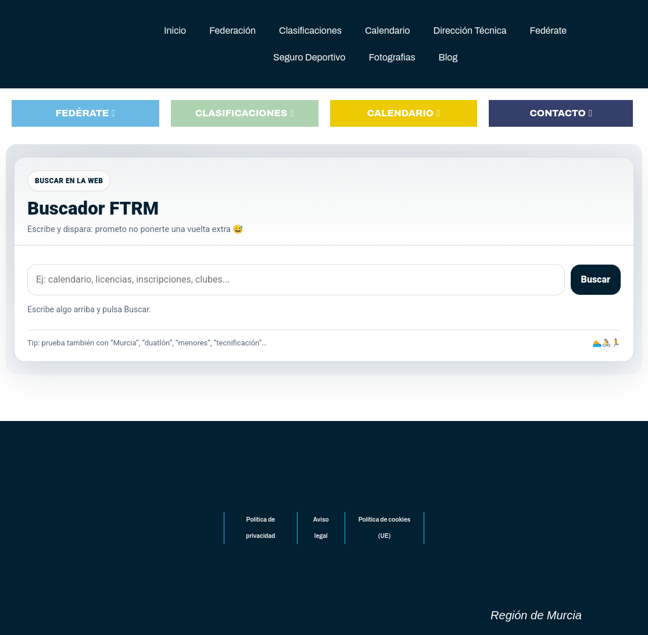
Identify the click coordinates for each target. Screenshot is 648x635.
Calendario (387, 30)
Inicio (175, 30)
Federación (232, 30)
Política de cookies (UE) (383, 528)
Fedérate (548, 30)
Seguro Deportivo (309, 57)
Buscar (595, 278)
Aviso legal (321, 528)
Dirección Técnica (470, 30)
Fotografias (391, 57)
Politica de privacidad (261, 528)
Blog (448, 57)
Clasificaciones (310, 30)
